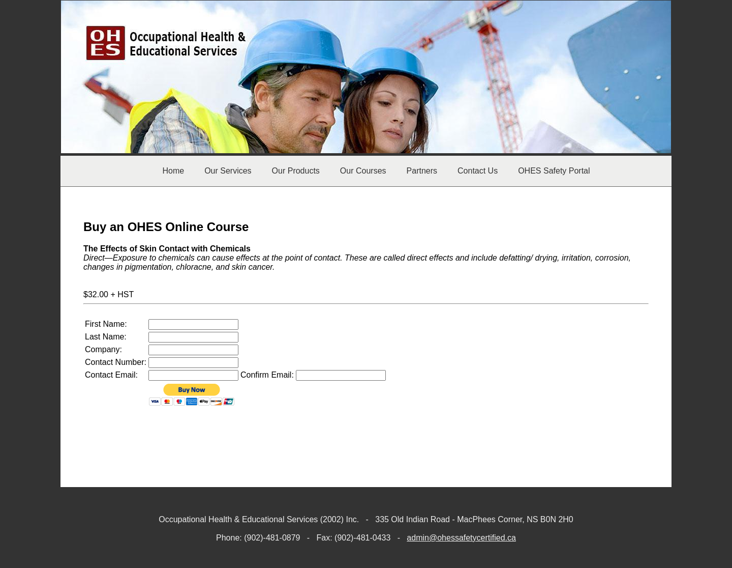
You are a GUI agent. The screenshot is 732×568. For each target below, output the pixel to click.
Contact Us (478, 170)
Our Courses (363, 170)
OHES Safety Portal (554, 170)
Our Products (296, 170)
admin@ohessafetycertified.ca (461, 537)
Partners (422, 170)
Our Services (227, 170)
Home (173, 170)
